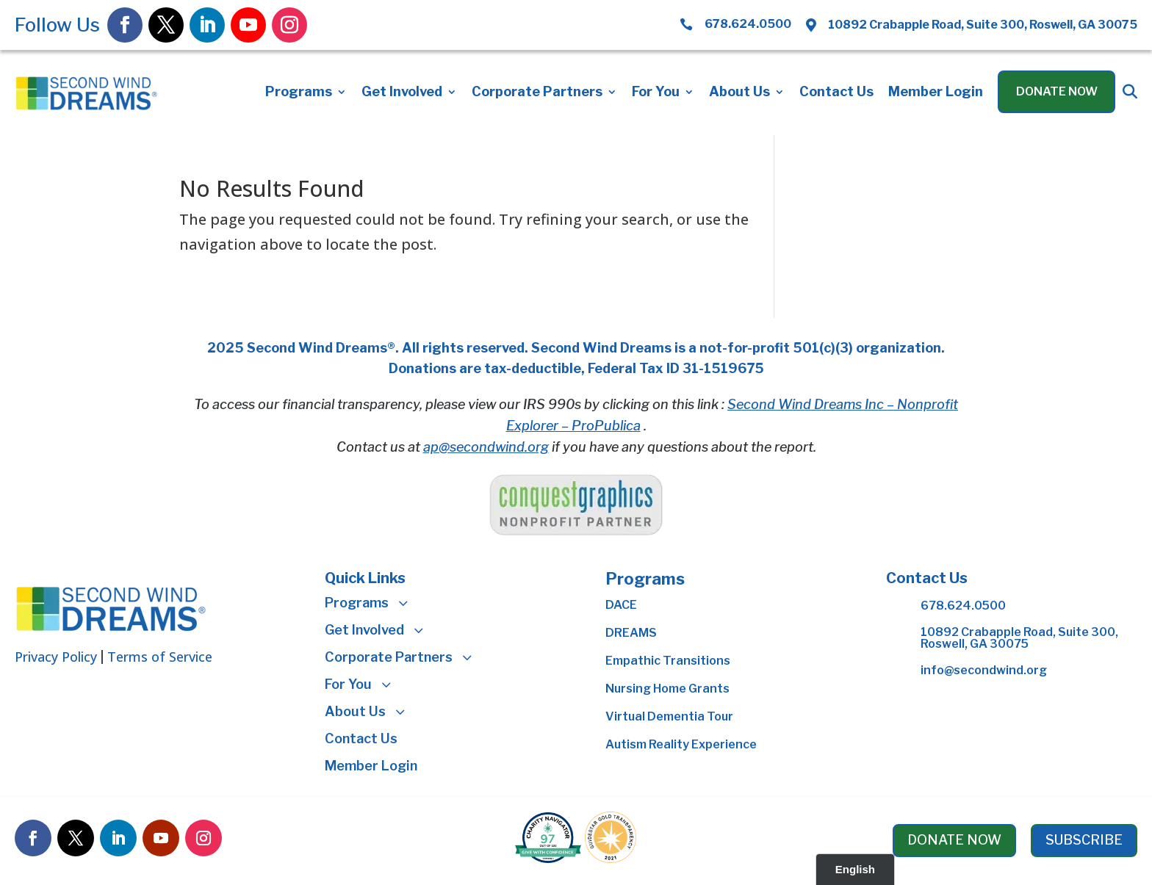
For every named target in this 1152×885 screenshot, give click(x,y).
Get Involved (401, 93)
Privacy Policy (56, 656)
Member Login (935, 93)
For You (656, 93)
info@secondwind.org (984, 670)
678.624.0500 (963, 606)
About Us (739, 93)
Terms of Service (159, 656)
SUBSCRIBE (1084, 840)
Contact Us (836, 93)
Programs (298, 93)
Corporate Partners (537, 93)
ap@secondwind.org (486, 447)
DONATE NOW (954, 840)
